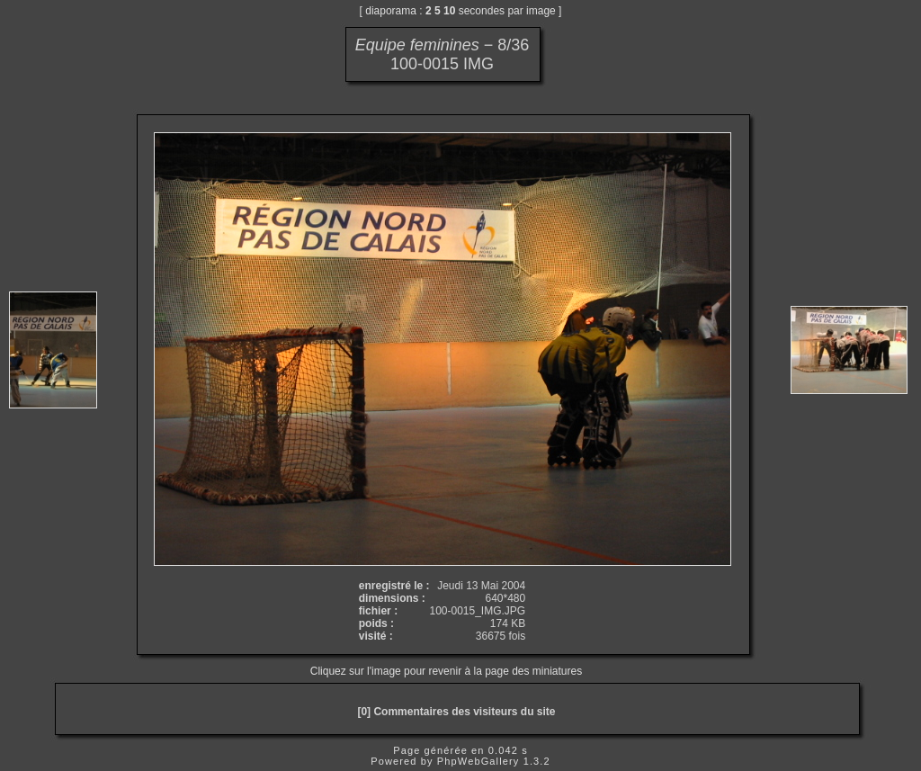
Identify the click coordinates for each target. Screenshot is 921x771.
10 (449, 10)
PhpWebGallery (478, 761)
